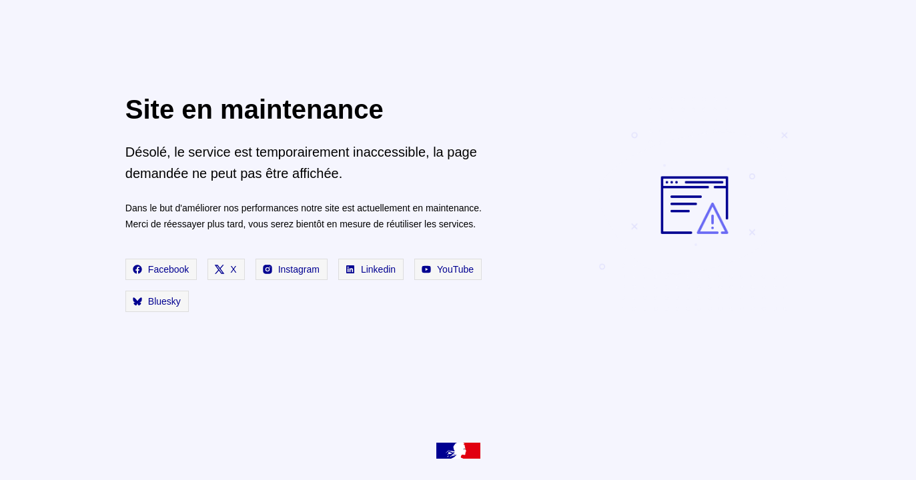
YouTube (448, 269)
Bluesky (157, 301)
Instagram (292, 269)
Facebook (161, 269)
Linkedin (371, 269)
